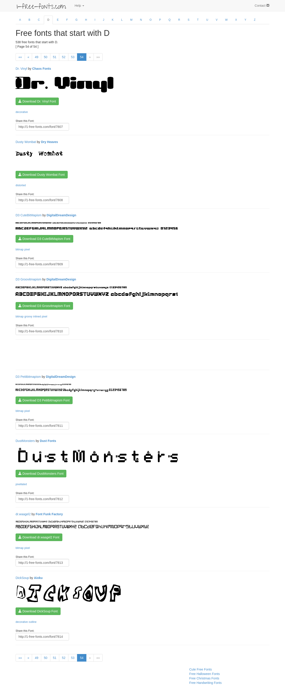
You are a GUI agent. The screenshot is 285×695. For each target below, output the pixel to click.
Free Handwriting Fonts (205, 683)
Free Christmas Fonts (204, 678)
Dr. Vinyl (21, 68)
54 (81, 57)
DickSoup (22, 578)
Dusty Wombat (26, 142)
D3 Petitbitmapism (28, 376)
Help (79, 5)
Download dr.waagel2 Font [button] (38, 537)
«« (20, 57)
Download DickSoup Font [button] (38, 611)
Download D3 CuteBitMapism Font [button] (44, 239)
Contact (262, 5)
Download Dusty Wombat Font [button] (41, 174)
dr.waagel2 (23, 514)
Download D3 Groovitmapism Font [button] (44, 306)
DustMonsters (25, 441)
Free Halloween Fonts (204, 674)
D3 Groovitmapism (28, 279)
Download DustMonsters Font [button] (40, 473)
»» (98, 57)
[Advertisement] (97, 354)
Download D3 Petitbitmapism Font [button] (44, 400)
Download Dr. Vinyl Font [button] (37, 101)
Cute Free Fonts (200, 669)
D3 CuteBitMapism (29, 215)
